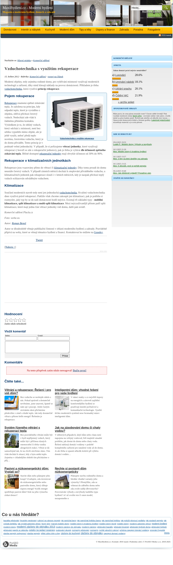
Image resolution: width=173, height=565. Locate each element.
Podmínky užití (135, 544)
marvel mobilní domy (60, 526)
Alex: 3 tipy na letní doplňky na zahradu (130, 159)
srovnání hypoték (157, 532)
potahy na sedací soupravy (42, 532)
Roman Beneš (19, 223)
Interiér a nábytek (30, 29)
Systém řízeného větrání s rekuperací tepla (22, 431)
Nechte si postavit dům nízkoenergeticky (70, 472)
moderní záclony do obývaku (68, 529)
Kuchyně (50, 29)
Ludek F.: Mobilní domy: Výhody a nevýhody (132, 144)
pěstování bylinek (159, 529)
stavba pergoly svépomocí (14, 535)
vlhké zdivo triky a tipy (50, 535)
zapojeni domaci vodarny (115, 535)
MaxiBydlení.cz (104, 544)
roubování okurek (63, 532)
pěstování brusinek (121, 529)
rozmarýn (94, 532)
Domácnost (10, 29)
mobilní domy (123, 526)
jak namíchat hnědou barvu (89, 523)
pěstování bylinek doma (140, 529)
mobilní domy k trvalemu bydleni (84, 526)
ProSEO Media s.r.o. (153, 544)
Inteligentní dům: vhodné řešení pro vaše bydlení (76, 394)
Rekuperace (10, 103)
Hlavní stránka (24, 60)
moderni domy (9, 529)
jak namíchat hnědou (111, 523)
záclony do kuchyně (70, 535)
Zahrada (124, 29)
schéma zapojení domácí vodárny (134, 532)
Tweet (39, 240)
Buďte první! (79, 372)
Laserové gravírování (160, 120)
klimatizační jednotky (65, 167)
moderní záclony (89, 529)
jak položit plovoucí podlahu (133, 523)
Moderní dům (67, 29)
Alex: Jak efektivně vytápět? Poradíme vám (132, 173)
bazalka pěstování (11, 523)
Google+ (98, 232)
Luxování (120, 75)
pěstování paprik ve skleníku (15, 532)
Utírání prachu (123, 88)
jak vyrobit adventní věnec (29, 526)
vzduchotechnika (13, 88)
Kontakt (115, 544)
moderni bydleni (159, 526)
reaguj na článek (55, 76)
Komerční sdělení (41, 60)
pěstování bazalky (105, 529)
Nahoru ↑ (10, 247)
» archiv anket (126, 102)
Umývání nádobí (124, 81)
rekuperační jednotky (50, 153)
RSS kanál (166, 35)
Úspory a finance (105, 29)
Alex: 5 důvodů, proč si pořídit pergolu (129, 166)
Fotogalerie (154, 29)
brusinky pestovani (28, 523)
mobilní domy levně (107, 526)
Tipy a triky (85, 29)
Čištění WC (121, 95)
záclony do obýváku (92, 535)
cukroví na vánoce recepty (48, 523)
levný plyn (137, 116)
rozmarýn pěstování (80, 532)
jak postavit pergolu (154, 523)
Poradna (138, 29)
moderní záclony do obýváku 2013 (36, 528)
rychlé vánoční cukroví (109, 532)
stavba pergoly (33, 535)
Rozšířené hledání (151, 11)
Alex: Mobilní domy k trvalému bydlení (129, 151)
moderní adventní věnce (140, 526)
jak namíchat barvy (68, 523)
